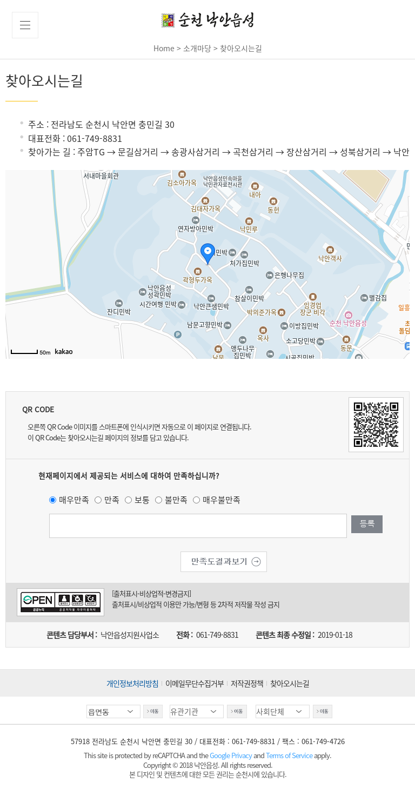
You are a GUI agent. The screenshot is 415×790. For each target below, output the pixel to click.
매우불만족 (221, 500)
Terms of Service (289, 755)
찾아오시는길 (289, 683)
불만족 (176, 500)
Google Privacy (231, 755)
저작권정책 (247, 683)
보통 (142, 500)
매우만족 (74, 500)
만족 (111, 500)
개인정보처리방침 (132, 683)
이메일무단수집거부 (194, 683)
